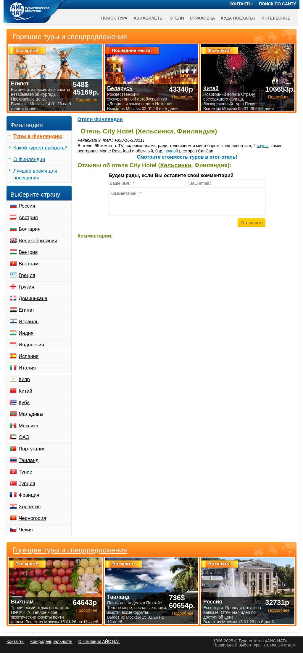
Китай (25, 391)
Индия (26, 333)
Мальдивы (31, 414)
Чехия (26, 530)
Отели (177, 18)
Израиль (28, 321)
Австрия (28, 217)
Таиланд (28, 460)
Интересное (276, 18)
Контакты (241, 3)
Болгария (30, 229)
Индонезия (31, 345)
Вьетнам (28, 264)
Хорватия (30, 506)
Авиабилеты (148, 18)
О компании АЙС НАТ (99, 641)
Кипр (24, 379)
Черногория (32, 518)
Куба (24, 402)
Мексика (28, 426)
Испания (28, 356)
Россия (27, 206)
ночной (171, 151)
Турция (27, 483)
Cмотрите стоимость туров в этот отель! (187, 157)
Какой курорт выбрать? (40, 148)
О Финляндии (29, 159)
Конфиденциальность (51, 641)
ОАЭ (24, 437)
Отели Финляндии (100, 119)
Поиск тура (114, 18)
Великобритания (38, 240)
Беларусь (120, 88)
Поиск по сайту (277, 3)
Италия (27, 368)
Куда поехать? (238, 18)
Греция (27, 275)
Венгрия (28, 252)
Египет (26, 310)
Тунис (25, 472)
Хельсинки (175, 165)
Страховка (202, 18)
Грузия (26, 287)
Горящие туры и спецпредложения (70, 550)
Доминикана (33, 298)
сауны (262, 145)
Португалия (32, 449)
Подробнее (86, 610)
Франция (29, 495)
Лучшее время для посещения (35, 174)
